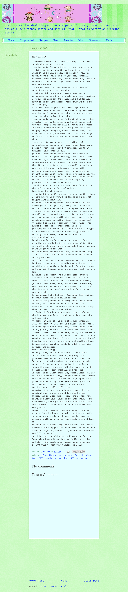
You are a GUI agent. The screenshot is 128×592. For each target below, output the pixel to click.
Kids (80, 40)
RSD (72, 458)
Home (11, 40)
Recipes (43, 40)
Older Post (91, 580)
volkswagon (81, 458)
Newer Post (36, 580)
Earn (55, 40)
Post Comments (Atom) (55, 586)
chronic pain (65, 455)
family (48, 458)
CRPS (41, 458)
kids (66, 458)
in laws (58, 458)
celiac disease (48, 455)
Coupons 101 (27, 40)
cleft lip (79, 455)
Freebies (68, 40)
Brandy (47, 452)
